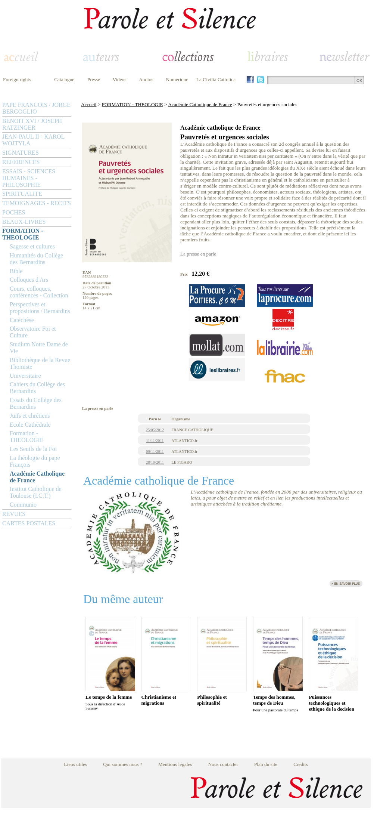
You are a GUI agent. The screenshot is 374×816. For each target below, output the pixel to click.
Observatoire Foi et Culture (33, 332)
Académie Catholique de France (37, 476)
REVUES (13, 514)
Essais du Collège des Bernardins (36, 403)
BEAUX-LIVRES (24, 222)
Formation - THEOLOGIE (27, 436)
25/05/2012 (155, 430)
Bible (16, 271)
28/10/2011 (155, 462)
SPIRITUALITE (22, 194)
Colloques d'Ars (29, 279)
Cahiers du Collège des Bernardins (37, 387)
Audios (146, 79)
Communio (23, 504)
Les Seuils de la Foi (33, 449)
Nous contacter (223, 764)
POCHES (13, 212)
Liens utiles (75, 764)
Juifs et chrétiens (30, 415)
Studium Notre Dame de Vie (39, 347)
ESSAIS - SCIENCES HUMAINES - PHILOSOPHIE (28, 178)
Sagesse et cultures (32, 246)
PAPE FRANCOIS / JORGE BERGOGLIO (36, 108)
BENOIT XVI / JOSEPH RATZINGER (32, 124)
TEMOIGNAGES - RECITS (36, 203)
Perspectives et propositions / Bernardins (40, 307)
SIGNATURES (20, 152)
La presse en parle (198, 254)
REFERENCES (21, 162)
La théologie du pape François (35, 461)
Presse (93, 79)
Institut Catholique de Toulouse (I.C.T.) (36, 492)
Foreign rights (17, 79)
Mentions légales (175, 764)
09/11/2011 (155, 451)
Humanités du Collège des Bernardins (36, 258)
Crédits (300, 764)
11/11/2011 (154, 441)
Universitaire (25, 376)
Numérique (177, 79)
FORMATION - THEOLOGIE (22, 234)
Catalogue (64, 79)
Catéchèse (22, 320)
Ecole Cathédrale (30, 424)
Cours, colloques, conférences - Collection (39, 292)
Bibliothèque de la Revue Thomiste (40, 363)
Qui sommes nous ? (122, 764)
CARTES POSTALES (28, 523)
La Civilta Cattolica (216, 79)
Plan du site (265, 764)
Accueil (88, 104)
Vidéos (120, 79)
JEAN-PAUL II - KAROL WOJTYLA (33, 139)
